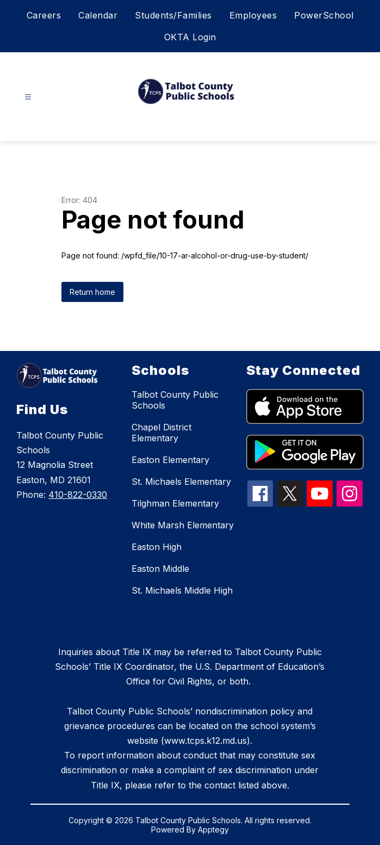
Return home (92, 292)
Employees (253, 15)
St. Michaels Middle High (182, 590)
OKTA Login (190, 37)
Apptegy (213, 829)
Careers (44, 15)
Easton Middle (160, 568)
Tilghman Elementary (175, 503)
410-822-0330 (77, 494)
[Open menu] (28, 97)
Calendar (97, 15)
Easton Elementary (170, 459)
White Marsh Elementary (183, 525)
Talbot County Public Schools (175, 400)
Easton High (157, 546)
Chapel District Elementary (161, 432)
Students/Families (173, 15)
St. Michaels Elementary (181, 481)
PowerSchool (324, 15)
